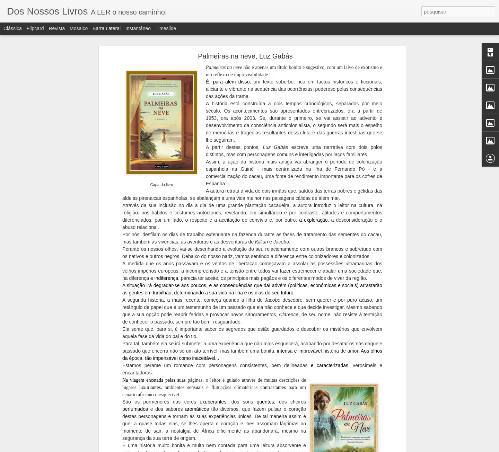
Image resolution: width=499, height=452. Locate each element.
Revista (57, 28)
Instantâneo (138, 28)
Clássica (12, 28)
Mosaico (79, 28)
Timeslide (166, 28)
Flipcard (35, 28)
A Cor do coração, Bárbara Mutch (48, 431)
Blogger (281, 448)
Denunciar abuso (304, 448)
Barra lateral (107, 28)
